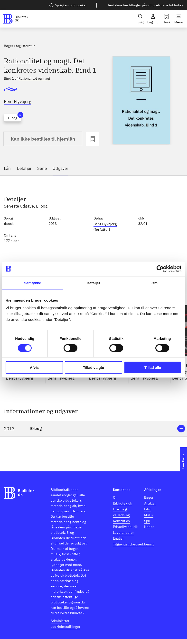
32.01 (142, 223)
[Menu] (178, 19)
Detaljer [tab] (93, 283)
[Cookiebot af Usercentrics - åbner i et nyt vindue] (160, 268)
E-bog (14, 117)
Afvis (34, 367)
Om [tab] (154, 283)
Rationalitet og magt (34, 78)
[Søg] (140, 19)
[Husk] (166, 19)
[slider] (141, 100)
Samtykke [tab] (32, 283)
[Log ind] (153, 19)
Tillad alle (152, 367)
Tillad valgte (93, 367)
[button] (93, 429)
